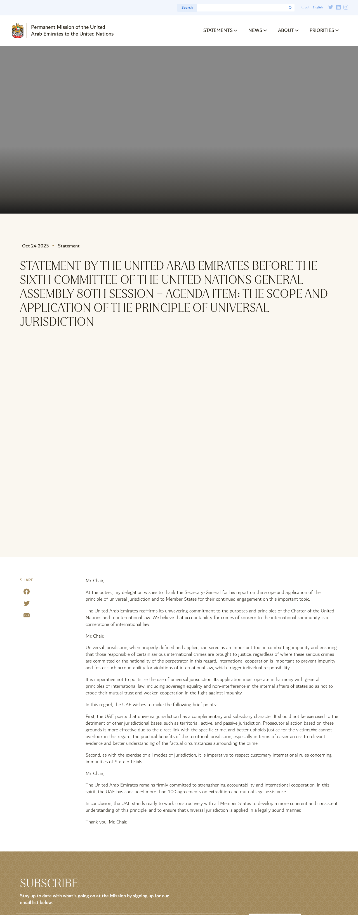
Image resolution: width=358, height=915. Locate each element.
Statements (218, 30)
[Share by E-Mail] (26, 616)
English (318, 7)
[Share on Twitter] (26, 604)
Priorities (322, 30)
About (286, 30)
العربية (305, 7)
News (255, 30)
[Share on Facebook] (26, 592)
